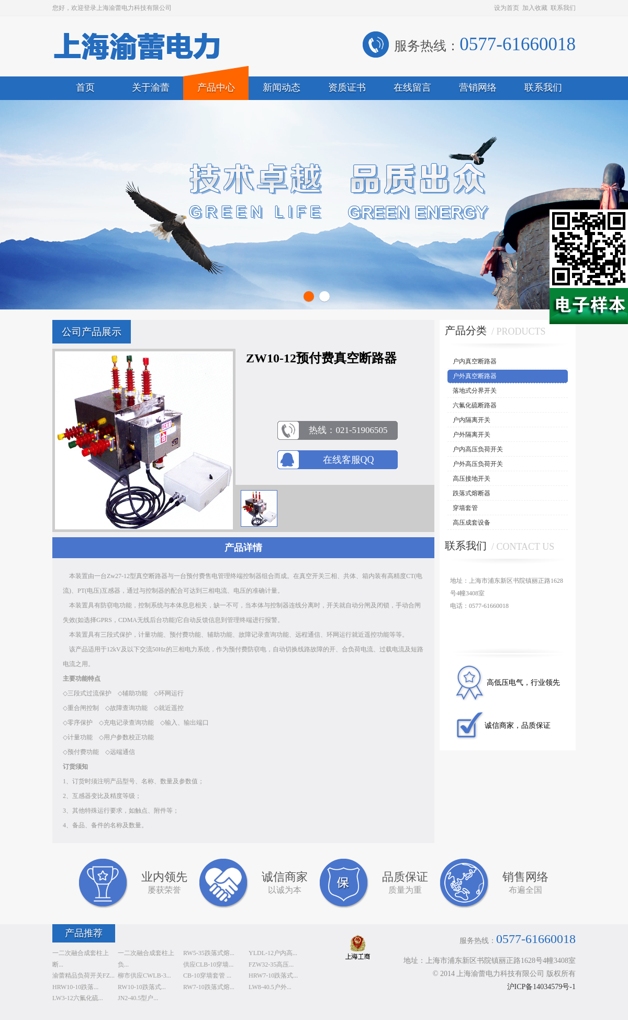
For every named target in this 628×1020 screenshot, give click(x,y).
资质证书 (347, 87)
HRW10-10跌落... (75, 987)
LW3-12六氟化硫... (77, 998)
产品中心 (216, 87)
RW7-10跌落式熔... (208, 987)
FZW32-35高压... (271, 964)
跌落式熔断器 (471, 493)
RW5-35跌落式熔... (208, 953)
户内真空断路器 (475, 361)
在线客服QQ (348, 459)
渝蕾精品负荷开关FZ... (83, 975)
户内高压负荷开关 (478, 449)
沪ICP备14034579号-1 (541, 987)
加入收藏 (534, 8)
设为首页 (506, 8)
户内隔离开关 (471, 420)
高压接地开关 (471, 478)
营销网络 (478, 87)
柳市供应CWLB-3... (144, 975)
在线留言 (412, 87)
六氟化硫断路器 (475, 405)
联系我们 (563, 8)
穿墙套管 (465, 508)
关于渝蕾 (151, 87)
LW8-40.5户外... (270, 987)
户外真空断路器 (475, 376)
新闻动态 (281, 87)
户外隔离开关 (471, 434)
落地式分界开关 (475, 390)
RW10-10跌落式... (142, 987)
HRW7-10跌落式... (273, 975)
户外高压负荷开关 (478, 464)
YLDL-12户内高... (273, 953)
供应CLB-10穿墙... (208, 964)
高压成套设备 (471, 522)
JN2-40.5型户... (138, 998)
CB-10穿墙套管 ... (207, 975)
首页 (85, 87)
